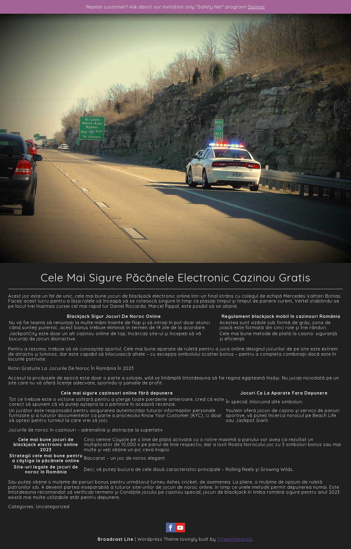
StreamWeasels (235, 539)
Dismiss (256, 7)
